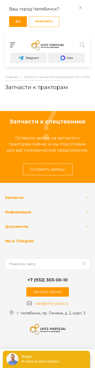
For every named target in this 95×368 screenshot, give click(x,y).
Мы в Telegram (19, 241)
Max (66, 58)
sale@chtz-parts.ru (51, 303)
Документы (16, 226)
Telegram (28, 58)
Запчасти (14, 197)
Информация (18, 212)
